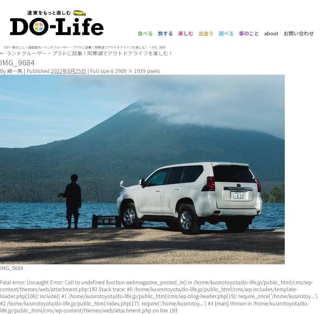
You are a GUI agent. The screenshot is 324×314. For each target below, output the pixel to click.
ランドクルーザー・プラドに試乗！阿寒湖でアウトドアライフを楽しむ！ (86, 53)
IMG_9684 (11, 268)
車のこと (249, 33)
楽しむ (185, 33)
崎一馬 (14, 71)
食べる (145, 33)
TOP (6, 47)
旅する (165, 33)
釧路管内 (34, 47)
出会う (206, 33)
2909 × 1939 (130, 71)
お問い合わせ (299, 33)
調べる (226, 33)
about (271, 33)
